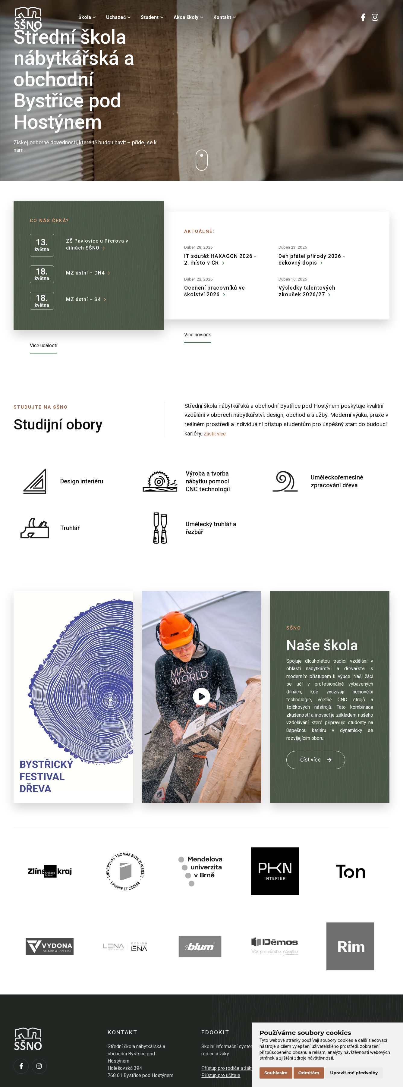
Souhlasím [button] (276, 1073)
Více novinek (197, 335)
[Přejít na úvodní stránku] (44, 18)
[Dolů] (202, 160)
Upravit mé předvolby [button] (354, 1073)
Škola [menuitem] (87, 17)
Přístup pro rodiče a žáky (227, 1068)
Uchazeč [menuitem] (118, 17)
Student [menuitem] (152, 17)
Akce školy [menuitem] (188, 17)
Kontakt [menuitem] (224, 17)
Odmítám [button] (309, 1073)
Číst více (315, 760)
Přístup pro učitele (220, 1075)
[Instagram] (375, 18)
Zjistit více (215, 434)
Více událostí (43, 345)
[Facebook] (363, 18)
